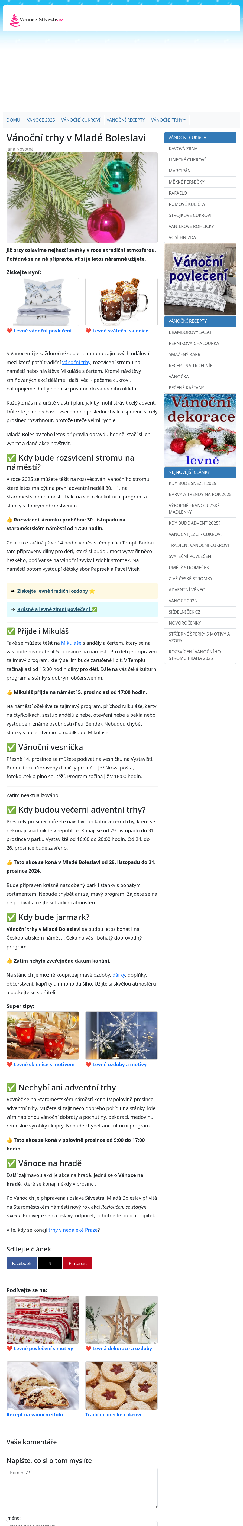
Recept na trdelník (191, 366)
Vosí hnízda (182, 237)
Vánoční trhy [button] (166, 120)
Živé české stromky (191, 579)
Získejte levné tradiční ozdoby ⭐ (56, 591)
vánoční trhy (76, 362)
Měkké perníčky (186, 182)
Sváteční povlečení (191, 556)
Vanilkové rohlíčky (191, 226)
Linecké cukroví (187, 160)
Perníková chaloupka (194, 343)
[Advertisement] (121, 72)
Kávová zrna (183, 149)
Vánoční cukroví (81, 120)
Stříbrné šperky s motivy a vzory (199, 637)
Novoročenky (185, 623)
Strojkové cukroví (190, 215)
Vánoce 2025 (41, 120)
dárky (118, 974)
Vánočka (179, 377)
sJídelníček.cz (184, 612)
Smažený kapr (184, 354)
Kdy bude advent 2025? (194, 523)
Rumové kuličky (187, 204)
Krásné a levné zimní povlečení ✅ (57, 609)
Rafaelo (178, 193)
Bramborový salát (190, 332)
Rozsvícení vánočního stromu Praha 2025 (195, 655)
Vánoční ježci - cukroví (195, 534)
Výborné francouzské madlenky (194, 509)
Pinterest (78, 1263)
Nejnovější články (189, 472)
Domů (13, 120)
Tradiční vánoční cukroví (199, 545)
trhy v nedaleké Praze (73, 1230)
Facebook (21, 1263)
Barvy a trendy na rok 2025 (200, 494)
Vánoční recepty (126, 120)
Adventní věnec (187, 590)
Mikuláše (71, 643)
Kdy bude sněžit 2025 (192, 483)
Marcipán (180, 171)
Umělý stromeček (189, 567)
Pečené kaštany (186, 388)
